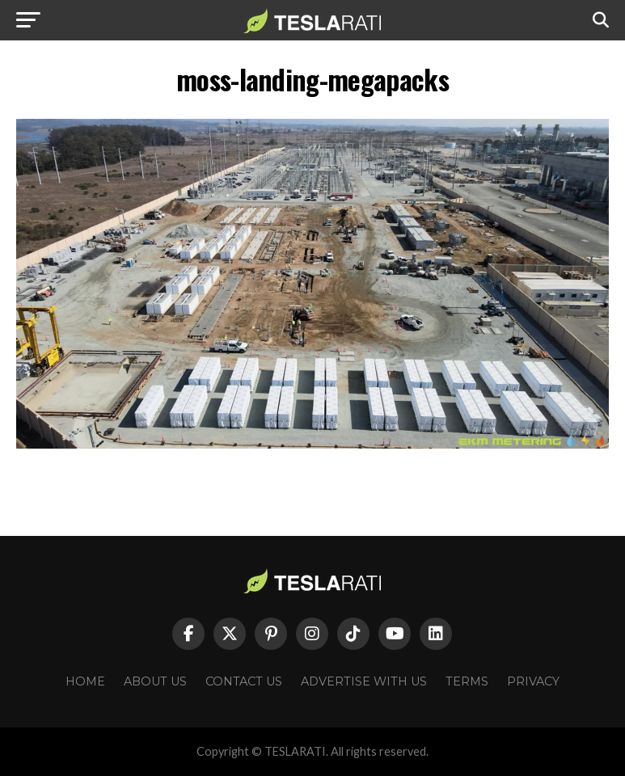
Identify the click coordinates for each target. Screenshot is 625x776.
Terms (467, 681)
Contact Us (243, 681)
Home (85, 681)
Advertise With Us (364, 681)
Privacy (533, 681)
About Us (155, 681)
